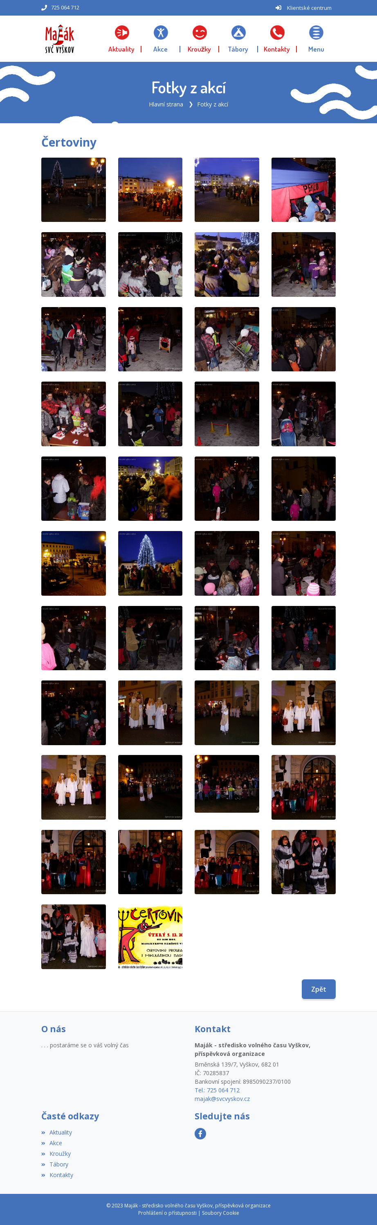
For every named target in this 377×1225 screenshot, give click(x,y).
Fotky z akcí (212, 104)
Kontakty (57, 1175)
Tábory (54, 1164)
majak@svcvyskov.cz (222, 1099)
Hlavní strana (166, 104)
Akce (51, 1143)
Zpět (318, 989)
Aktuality (56, 1132)
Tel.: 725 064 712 (217, 1090)
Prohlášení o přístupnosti (167, 1212)
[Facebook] (200, 1133)
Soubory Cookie (220, 1212)
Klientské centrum (309, 7)
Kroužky (56, 1153)
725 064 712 (65, 7)
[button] (316, 39)
